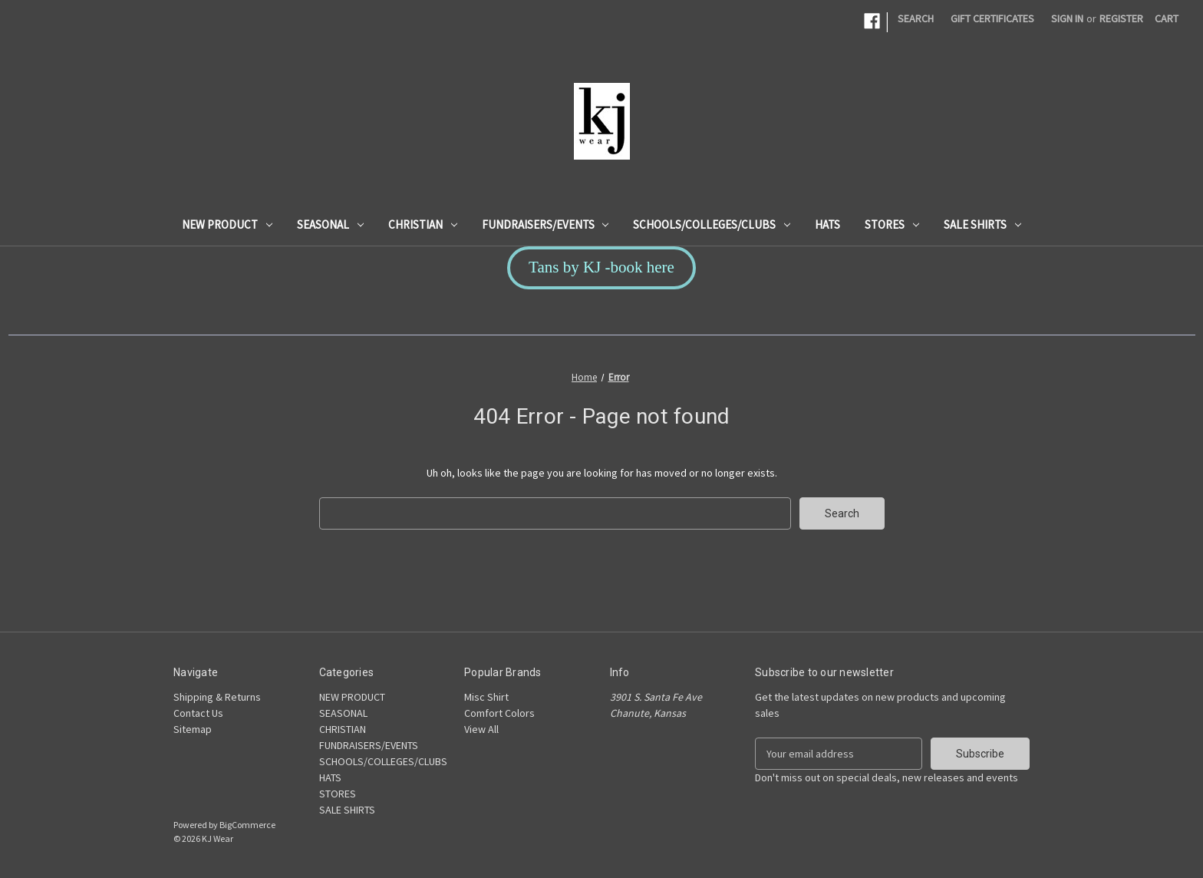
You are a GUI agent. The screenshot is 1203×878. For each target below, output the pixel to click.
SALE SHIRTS (982, 224)
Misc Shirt (486, 697)
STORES (892, 224)
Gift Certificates (992, 18)
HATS (827, 224)
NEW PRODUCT (227, 224)
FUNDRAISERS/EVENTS (545, 224)
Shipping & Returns (217, 697)
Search (916, 18)
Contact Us (198, 713)
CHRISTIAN (422, 224)
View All (481, 729)
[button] (601, 267)
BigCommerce (247, 824)
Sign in (1067, 18)
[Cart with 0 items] (1166, 19)
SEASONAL (330, 224)
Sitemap (192, 729)
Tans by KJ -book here (601, 267)
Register (1121, 18)
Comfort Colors (499, 713)
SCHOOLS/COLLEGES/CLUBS (711, 224)
